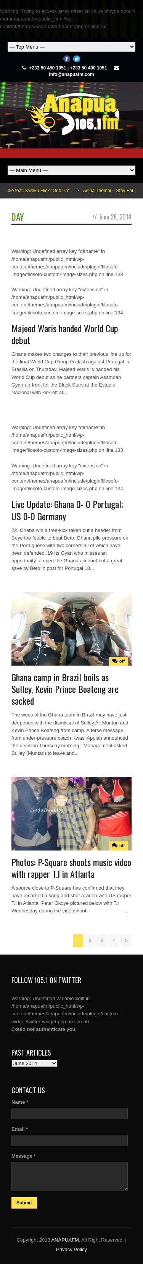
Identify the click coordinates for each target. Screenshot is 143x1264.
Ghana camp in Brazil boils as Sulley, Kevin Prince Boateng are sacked (65, 688)
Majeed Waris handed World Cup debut (64, 334)
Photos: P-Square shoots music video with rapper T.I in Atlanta (71, 868)
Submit (24, 1203)
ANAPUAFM (65, 1240)
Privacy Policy (71, 1249)
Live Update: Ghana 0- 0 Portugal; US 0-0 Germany (67, 509)
